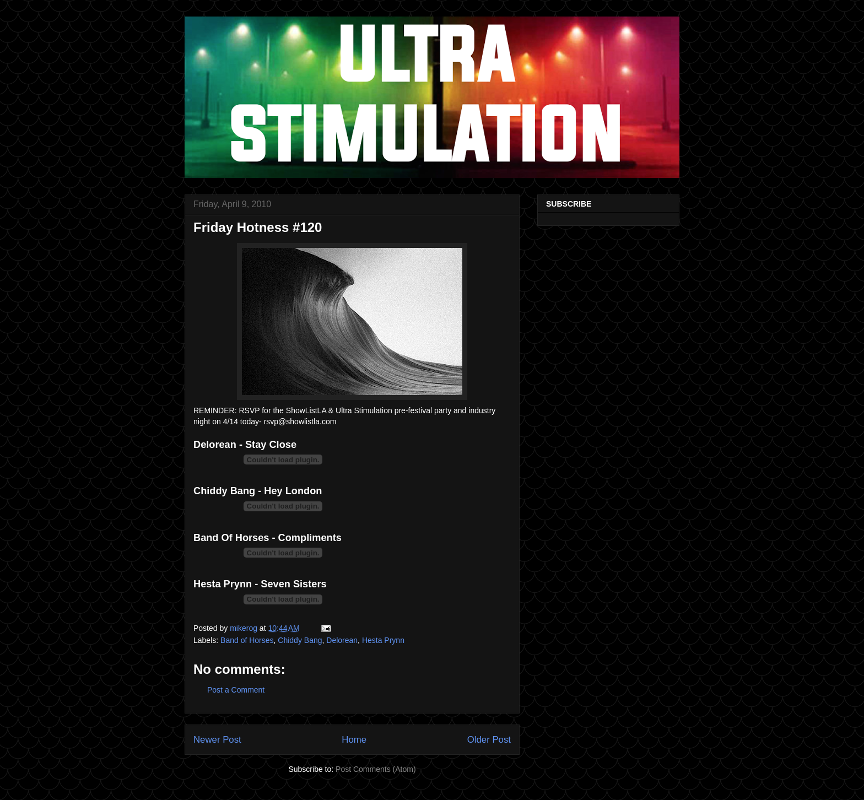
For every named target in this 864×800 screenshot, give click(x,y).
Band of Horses (247, 640)
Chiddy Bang (300, 640)
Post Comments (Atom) (375, 769)
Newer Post (217, 739)
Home (354, 739)
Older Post (489, 739)
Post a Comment (235, 689)
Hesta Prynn (383, 640)
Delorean (342, 640)
